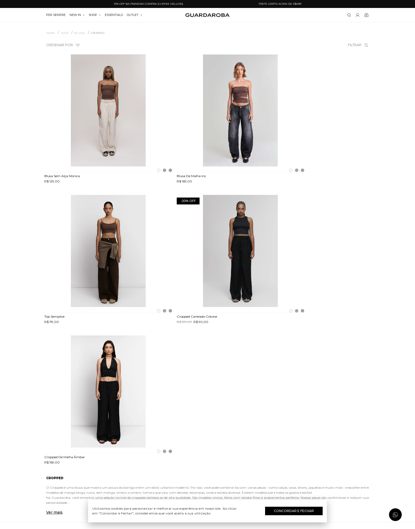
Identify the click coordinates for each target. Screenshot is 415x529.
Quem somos (97, 439)
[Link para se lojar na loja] (357, 15)
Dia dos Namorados (207, 462)
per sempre (56, 15)
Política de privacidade (97, 470)
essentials (114, 15)
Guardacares (97, 447)
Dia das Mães (207, 454)
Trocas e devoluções (97, 454)
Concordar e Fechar (294, 511)
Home (50, 33)
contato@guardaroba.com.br (317, 454)
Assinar (355, 407)
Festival (207, 439)
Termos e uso (97, 462)
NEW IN (77, 15)
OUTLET (134, 15)
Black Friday (208, 477)
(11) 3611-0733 (317, 439)
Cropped (97, 33)
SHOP (95, 15)
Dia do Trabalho (207, 447)
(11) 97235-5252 (317, 447)
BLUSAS (79, 33)
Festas (208, 470)
